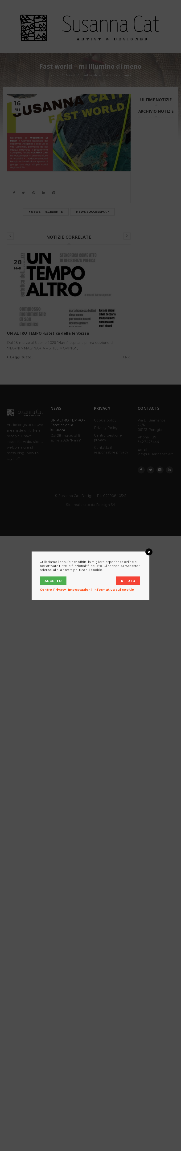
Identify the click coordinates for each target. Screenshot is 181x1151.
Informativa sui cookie (114, 589)
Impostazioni (80, 589)
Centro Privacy (53, 589)
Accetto (53, 580)
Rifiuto (128, 580)
